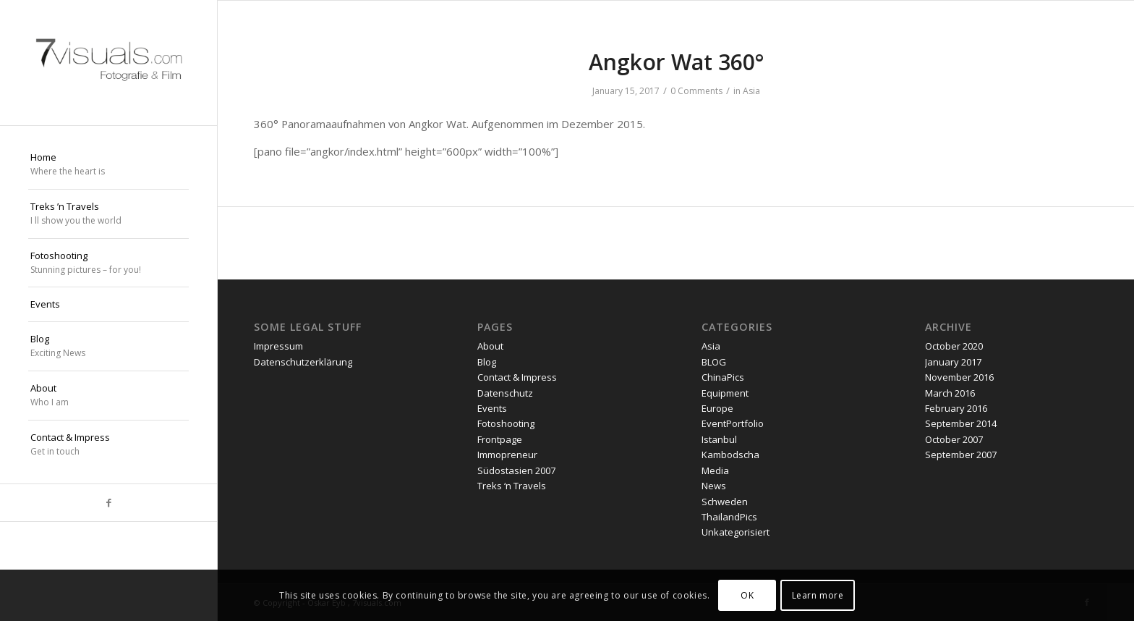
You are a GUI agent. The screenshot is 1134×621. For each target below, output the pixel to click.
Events (492, 408)
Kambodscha (730, 454)
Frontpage (499, 439)
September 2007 (961, 454)
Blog (486, 361)
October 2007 (954, 439)
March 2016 (950, 393)
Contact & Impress (517, 377)
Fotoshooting (505, 423)
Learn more (818, 595)
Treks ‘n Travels (511, 485)
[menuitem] (108, 165)
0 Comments (696, 91)
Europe (717, 408)
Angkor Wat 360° (676, 62)
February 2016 (956, 408)
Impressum (278, 345)
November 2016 (959, 377)
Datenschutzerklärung (303, 361)
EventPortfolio (733, 423)
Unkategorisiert (736, 531)
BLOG (714, 361)
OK (747, 595)
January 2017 (953, 361)
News (714, 485)
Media (715, 470)
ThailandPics (729, 516)
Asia (751, 91)
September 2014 (961, 423)
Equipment (725, 393)
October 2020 (954, 345)
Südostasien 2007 (516, 470)
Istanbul (719, 439)
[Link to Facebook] (108, 502)
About (490, 345)
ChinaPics (723, 377)
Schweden (725, 501)
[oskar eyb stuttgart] (108, 62)
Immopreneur (507, 454)
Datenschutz (505, 393)
